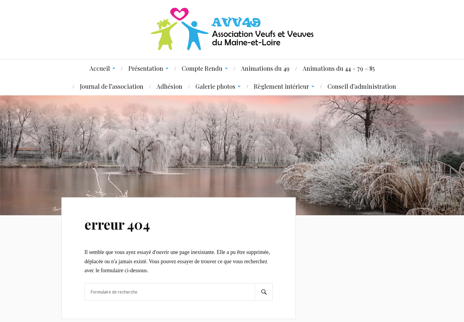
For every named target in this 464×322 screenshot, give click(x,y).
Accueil (100, 68)
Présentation (145, 68)
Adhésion (169, 86)
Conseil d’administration (361, 86)
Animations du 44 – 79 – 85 (339, 68)
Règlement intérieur (281, 86)
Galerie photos (215, 86)
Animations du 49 (265, 68)
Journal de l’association (111, 86)
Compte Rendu (202, 68)
